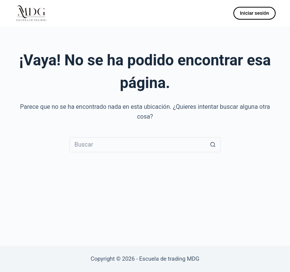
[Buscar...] (137, 144)
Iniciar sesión (254, 13)
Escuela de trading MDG (169, 258)
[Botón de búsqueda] (213, 144)
